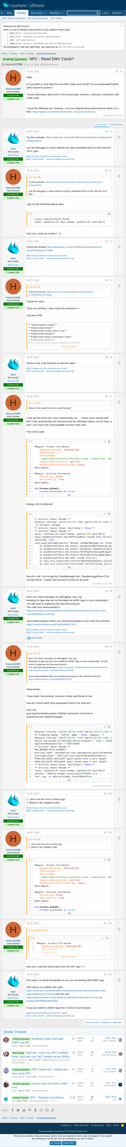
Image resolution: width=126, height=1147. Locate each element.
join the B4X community (71, 46)
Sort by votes (116, 124)
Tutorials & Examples (38, 1101)
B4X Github (56, 18)
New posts (36, 12)
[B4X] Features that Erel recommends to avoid (46, 156)
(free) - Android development (28, 33)
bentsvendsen (110, 1085)
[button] (45, 13)
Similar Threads (50, 64)
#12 (110, 923)
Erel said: (33, 177)
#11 (110, 832)
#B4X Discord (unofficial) (13, 18)
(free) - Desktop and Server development (35, 36)
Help (108, 1125)
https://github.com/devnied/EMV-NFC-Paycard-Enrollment (63, 111)
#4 (111, 241)
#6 (111, 357)
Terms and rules (81, 1125)
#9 (111, 646)
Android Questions (40, 1046)
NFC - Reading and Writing (46, 1097)
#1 (121, 71)
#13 (110, 974)
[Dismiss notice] (121, 26)
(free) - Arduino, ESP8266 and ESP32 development (41, 43)
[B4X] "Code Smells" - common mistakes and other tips (50, 159)
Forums (21, 12)
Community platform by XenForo (63, 1131)
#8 (111, 591)
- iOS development (22, 40)
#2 (111, 131)
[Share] (117, 71)
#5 (111, 280)
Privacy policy (97, 1125)
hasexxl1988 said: (37, 930)
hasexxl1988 (13, 64)
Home (116, 1125)
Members (55, 12)
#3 (111, 170)
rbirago (15, 1046)
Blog (9, 12)
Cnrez (14, 1091)
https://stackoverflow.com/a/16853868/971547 (51, 624)
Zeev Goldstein (109, 1041)
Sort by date (101, 124)
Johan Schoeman (19, 1060)
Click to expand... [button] (69, 346)
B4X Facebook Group (38, 18)
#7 (111, 396)
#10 (110, 793)
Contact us (66, 1125)
